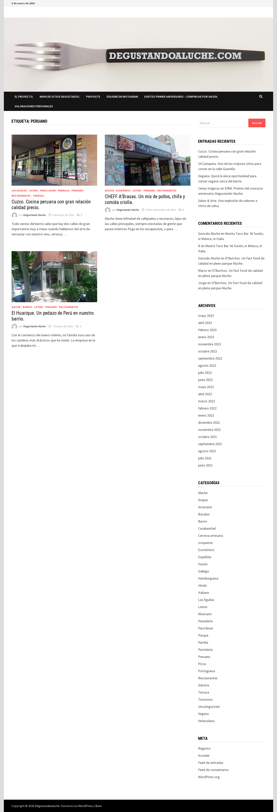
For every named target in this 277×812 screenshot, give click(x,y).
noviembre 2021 (209, 429)
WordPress (86, 806)
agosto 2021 (207, 451)
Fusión (203, 564)
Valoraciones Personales (34, 106)
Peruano (77, 190)
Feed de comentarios (213, 770)
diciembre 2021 (209, 422)
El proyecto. (24, 96)
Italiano (203, 592)
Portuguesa (206, 671)
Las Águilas (19, 190)
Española (204, 557)
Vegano (203, 713)
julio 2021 (205, 458)
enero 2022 (206, 415)
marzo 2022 (206, 401)
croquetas (205, 542)
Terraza (38, 195)
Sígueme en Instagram (122, 96)
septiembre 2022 (210, 358)
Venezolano (206, 721)
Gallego (203, 571)
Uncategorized (208, 706)
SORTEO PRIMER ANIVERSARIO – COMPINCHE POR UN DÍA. (181, 96)
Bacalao (204, 514)
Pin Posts (93, 96)
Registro (204, 748)
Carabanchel (207, 528)
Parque (203, 635)
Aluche (109, 190)
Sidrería (203, 685)
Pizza (202, 664)
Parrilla (63, 190)
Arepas (203, 500)
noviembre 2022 (209, 344)
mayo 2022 (206, 387)
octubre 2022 (207, 351)
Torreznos (205, 699)
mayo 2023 (206, 315)
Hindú (202, 585)
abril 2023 (205, 322)
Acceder (204, 755)
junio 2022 (205, 379)
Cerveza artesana (210, 535)
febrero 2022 (207, 408)
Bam (98, 806)
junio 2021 (205, 465)
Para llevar (48, 190)
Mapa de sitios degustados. (60, 96)
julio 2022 (205, 372)
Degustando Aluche (34, 215)
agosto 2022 (207, 365)
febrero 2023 (207, 330)
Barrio (27, 307)
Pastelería (205, 649)
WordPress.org (209, 777)
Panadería (205, 621)
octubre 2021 (207, 437)
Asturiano (205, 507)
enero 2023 (206, 337)
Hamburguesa (208, 578)
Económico (123, 190)
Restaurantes (21, 195)
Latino (33, 190)
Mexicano (205, 614)
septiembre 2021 (210, 444)
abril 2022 (205, 394)
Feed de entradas (210, 762)
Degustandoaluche (47, 806)
